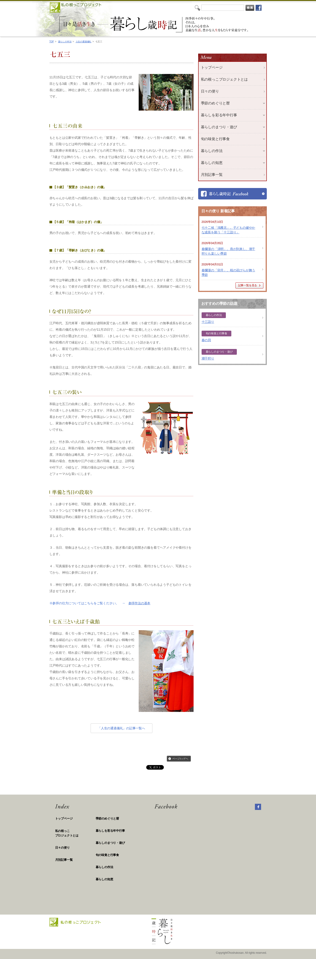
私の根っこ (75, 833)
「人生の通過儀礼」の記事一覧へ (121, 728)
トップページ (212, 67)
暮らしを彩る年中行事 (110, 830)
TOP (51, 41)
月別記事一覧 (212, 175)
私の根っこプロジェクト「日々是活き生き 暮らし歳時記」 (154, 24)
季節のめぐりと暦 (107, 818)
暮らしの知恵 (104, 879)
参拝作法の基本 (139, 603)
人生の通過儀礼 (84, 41)
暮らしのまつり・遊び (110, 843)
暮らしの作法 (65, 41)
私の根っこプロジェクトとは (224, 79)
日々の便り (210, 91)
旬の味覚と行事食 (107, 855)
